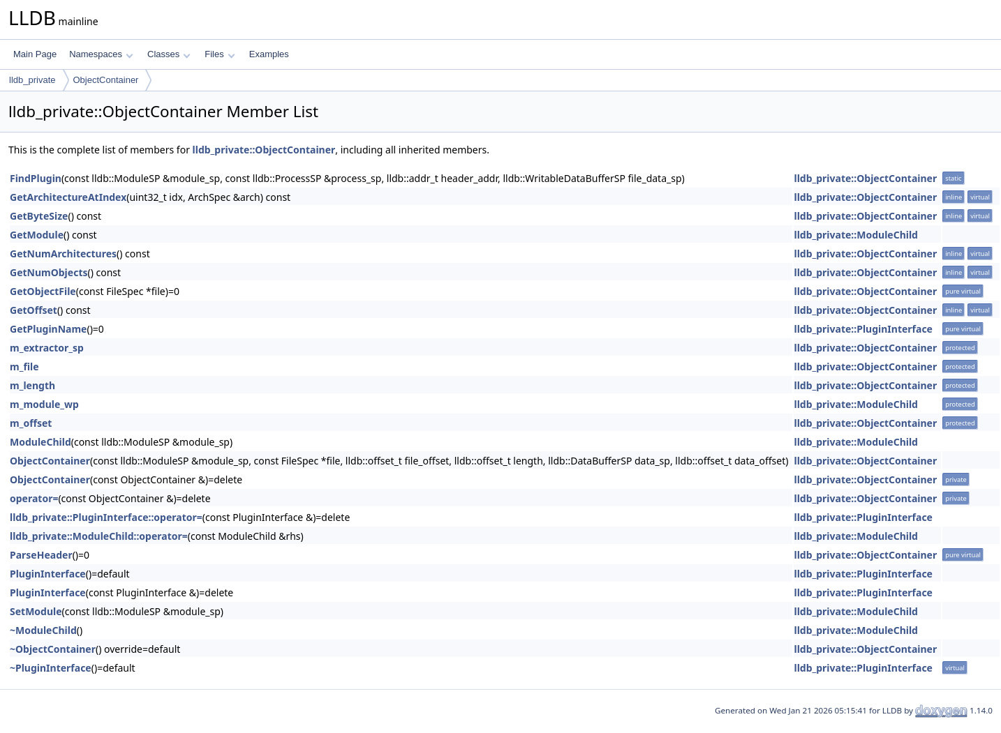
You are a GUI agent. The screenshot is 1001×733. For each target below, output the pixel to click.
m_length (32, 385)
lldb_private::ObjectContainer (264, 149)
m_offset (31, 423)
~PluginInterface (50, 667)
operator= (34, 498)
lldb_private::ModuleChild (856, 234)
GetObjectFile (43, 291)
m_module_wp (44, 404)
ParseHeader (41, 554)
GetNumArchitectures (63, 253)
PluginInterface (48, 573)
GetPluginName (48, 328)
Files (220, 54)
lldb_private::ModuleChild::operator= (99, 536)
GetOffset (33, 310)
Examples (269, 54)
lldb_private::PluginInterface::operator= (106, 517)
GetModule (37, 234)
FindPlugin (35, 178)
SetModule (36, 611)
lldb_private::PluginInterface (863, 328)
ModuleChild (40, 441)
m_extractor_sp (47, 347)
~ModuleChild (43, 630)
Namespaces (101, 54)
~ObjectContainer (53, 649)
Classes (169, 54)
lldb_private (32, 80)
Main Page (35, 54)
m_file (24, 366)
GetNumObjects (48, 272)
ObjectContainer (106, 80)
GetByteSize (39, 215)
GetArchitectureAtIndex (68, 197)
